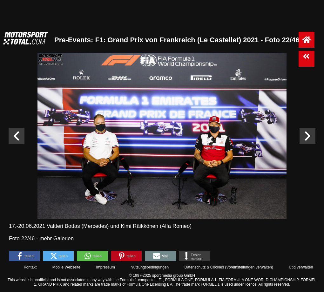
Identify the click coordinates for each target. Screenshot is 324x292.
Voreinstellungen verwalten (249, 267)
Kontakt (30, 267)
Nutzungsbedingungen (150, 267)
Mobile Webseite (66, 267)
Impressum (105, 267)
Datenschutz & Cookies (204, 267)
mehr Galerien (56, 238)
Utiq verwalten (301, 267)
